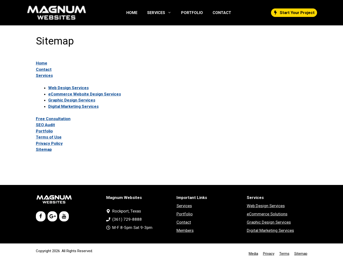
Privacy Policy (49, 143)
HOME (131, 12)
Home (41, 63)
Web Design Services (68, 87)
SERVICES (161, 13)
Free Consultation (53, 118)
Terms (284, 253)
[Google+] (52, 216)
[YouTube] (64, 216)
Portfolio (44, 131)
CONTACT (222, 12)
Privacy (268, 253)
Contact (44, 69)
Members (185, 230)
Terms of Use (49, 137)
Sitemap (44, 149)
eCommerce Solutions (267, 214)
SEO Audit (45, 124)
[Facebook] (41, 216)
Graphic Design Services (71, 100)
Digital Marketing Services (73, 106)
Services (44, 75)
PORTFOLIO (192, 12)
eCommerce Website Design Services (84, 94)
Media (253, 253)
